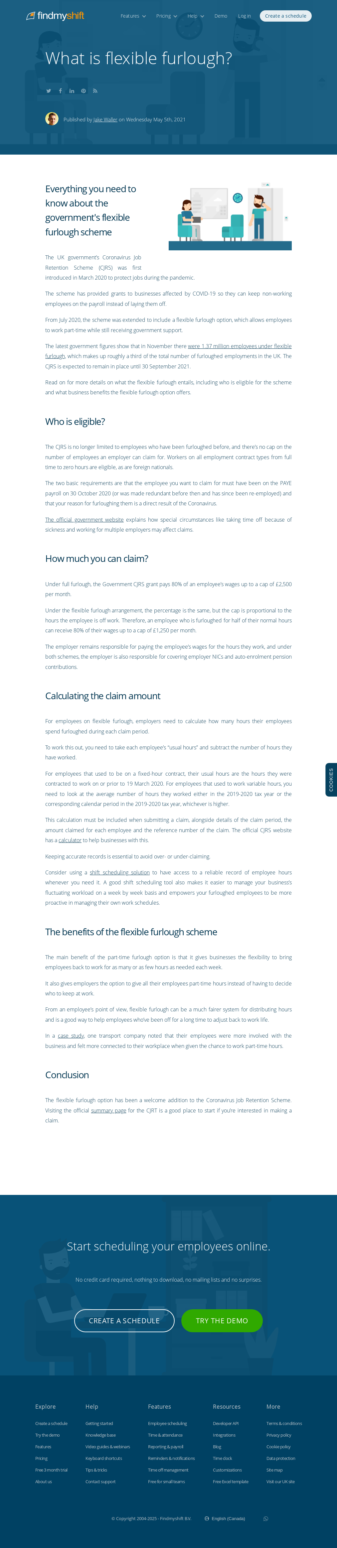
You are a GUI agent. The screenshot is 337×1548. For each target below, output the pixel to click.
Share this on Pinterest (83, 89)
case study (71, 1035)
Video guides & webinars (107, 1447)
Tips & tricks (96, 1470)
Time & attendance (165, 1435)
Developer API (226, 1423)
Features (130, 16)
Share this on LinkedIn (72, 89)
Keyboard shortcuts (103, 1458)
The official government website (84, 519)
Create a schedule (285, 16)
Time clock (222, 1458)
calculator (70, 840)
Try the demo (222, 1320)
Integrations (224, 1435)
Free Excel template (231, 1481)
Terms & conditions (284, 1423)
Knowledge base (100, 1435)
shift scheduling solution (120, 872)
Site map (274, 1470)
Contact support (100, 1481)
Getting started (99, 1423)
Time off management (168, 1470)
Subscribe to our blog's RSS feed (95, 89)
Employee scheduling (167, 1423)
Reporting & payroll (165, 1447)
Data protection (280, 1458)
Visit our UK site (280, 1481)
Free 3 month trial (51, 1470)
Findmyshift (78, 1518)
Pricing (163, 16)
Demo (221, 16)
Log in (244, 16)
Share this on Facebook (60, 89)
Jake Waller (105, 119)
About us (43, 1481)
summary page (108, 1110)
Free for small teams (166, 1481)
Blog (217, 1447)
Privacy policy (278, 1435)
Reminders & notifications (171, 1458)
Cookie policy (278, 1447)
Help (193, 16)
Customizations (227, 1470)
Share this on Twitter (49, 89)
